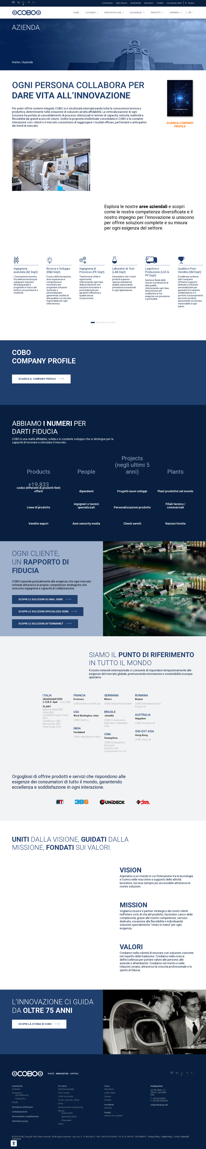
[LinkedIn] (18, 3)
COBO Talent (109, 1093)
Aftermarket (66, 1120)
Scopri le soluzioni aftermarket (40, 623)
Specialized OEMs (69, 1117)
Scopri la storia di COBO (35, 1024)
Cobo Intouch (121, 3)
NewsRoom (109, 1089)
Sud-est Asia (144, 731)
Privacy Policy (154, 1137)
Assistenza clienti (174, 3)
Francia (80, 695)
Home (76, 12)
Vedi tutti (108, 1108)
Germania (111, 695)
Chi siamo (91, 12)
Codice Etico (20, 1099)
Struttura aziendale (66, 1089)
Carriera (174, 12)
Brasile (110, 712)
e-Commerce (107, 3)
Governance (17, 1093)
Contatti (160, 3)
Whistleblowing (22, 1095)
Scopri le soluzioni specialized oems (43, 611)
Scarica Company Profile (180, 124)
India (77, 728)
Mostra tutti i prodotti (113, 1116)
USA (76, 712)
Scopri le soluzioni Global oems (40, 599)
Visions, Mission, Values (68, 1100)
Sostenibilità (135, 3)
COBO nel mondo (65, 1096)
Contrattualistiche (19, 1112)
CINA (107, 734)
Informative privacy (20, 1121)
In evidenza (136, 12)
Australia (143, 714)
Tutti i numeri (63, 1093)
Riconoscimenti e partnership (70, 1107)
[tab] (93, 322)
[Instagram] (34, 3)
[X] (29, 3)
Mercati (61, 1111)
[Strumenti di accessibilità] (14, 1143)
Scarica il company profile (37, 378)
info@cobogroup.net (159, 1105)
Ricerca (191, 3)
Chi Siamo (62, 1086)
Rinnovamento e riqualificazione (25, 1116)
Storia (60, 1103)
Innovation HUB (112, 12)
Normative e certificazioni (22, 1107)
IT (190, 12)
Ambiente (16, 1089)
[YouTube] (24, 3)
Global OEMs (67, 1113)
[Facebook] (13, 3)
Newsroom (148, 3)
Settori (60, 1124)
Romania (141, 695)
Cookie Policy (166, 1137)
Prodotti (155, 12)
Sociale (15, 1102)
